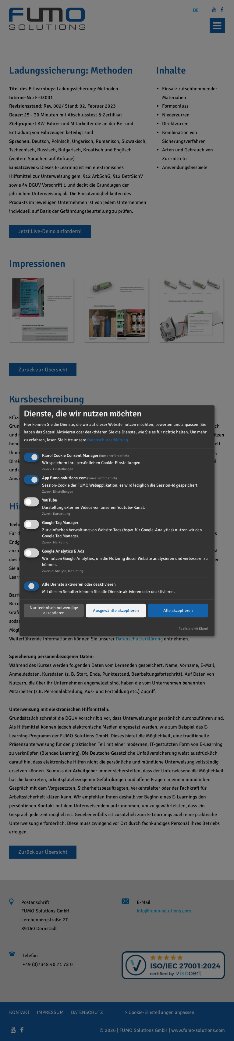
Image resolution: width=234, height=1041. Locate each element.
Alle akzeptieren (178, 610)
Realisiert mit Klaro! (193, 628)
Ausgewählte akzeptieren (116, 610)
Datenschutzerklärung (107, 440)
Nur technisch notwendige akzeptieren (54, 610)
